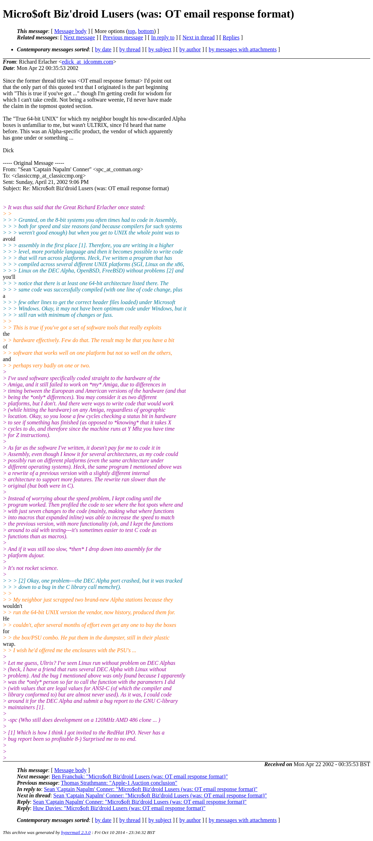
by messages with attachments (243, 49)
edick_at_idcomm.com (87, 62)
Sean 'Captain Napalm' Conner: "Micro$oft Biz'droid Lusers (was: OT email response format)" (151, 789)
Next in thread (198, 37)
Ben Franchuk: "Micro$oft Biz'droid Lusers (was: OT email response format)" (140, 776)
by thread (130, 49)
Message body (70, 31)
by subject (159, 49)
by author (190, 49)
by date (103, 49)
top (131, 31)
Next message (79, 37)
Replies (231, 37)
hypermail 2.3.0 (76, 832)
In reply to (163, 37)
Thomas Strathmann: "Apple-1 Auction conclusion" (119, 783)
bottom (146, 31)
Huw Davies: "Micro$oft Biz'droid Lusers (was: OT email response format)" (119, 808)
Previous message (123, 37)
